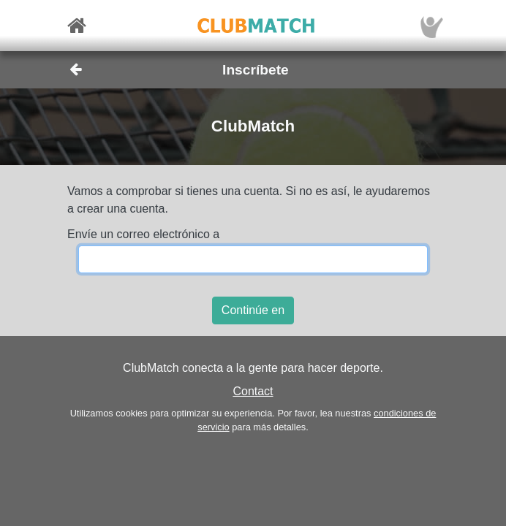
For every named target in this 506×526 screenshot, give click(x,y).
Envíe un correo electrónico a (143, 234)
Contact (253, 391)
